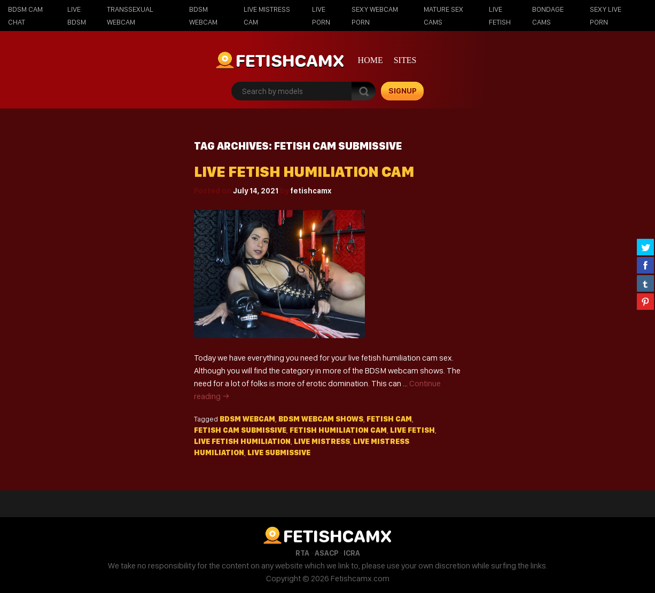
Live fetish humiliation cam (304, 172)
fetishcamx (310, 190)
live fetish (412, 430)
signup (402, 91)
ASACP (326, 553)
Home (370, 60)
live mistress (322, 441)
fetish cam (389, 419)
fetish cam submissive (240, 430)
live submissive (278, 452)
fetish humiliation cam (338, 430)
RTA (302, 553)
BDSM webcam (247, 419)
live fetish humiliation (242, 441)
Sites (405, 60)
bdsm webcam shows (320, 419)
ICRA (352, 553)
